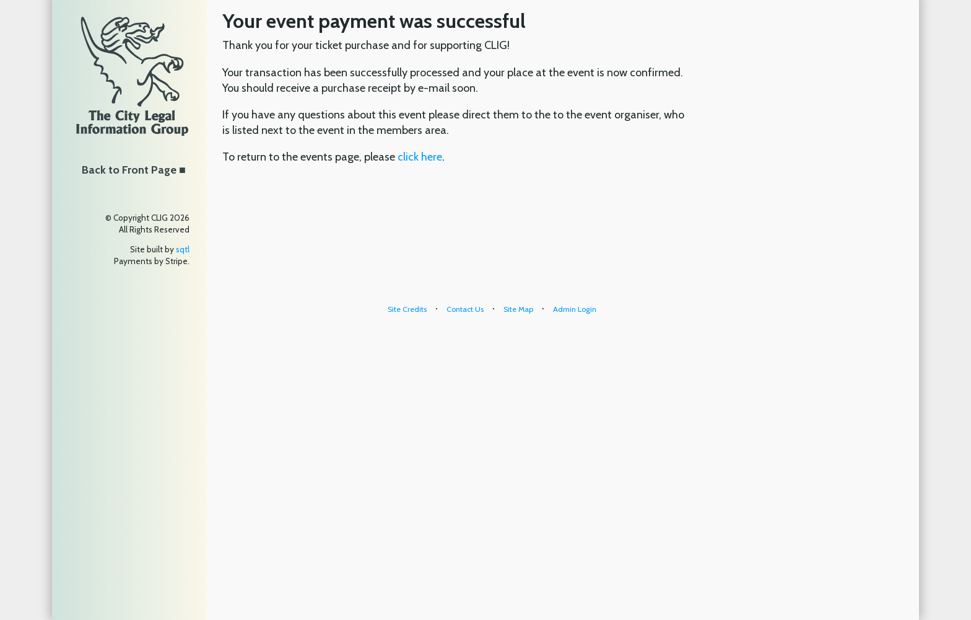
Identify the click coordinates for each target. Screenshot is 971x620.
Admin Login (574, 309)
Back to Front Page (129, 170)
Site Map (518, 309)
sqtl (182, 249)
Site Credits (407, 309)
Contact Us (465, 309)
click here (420, 157)
